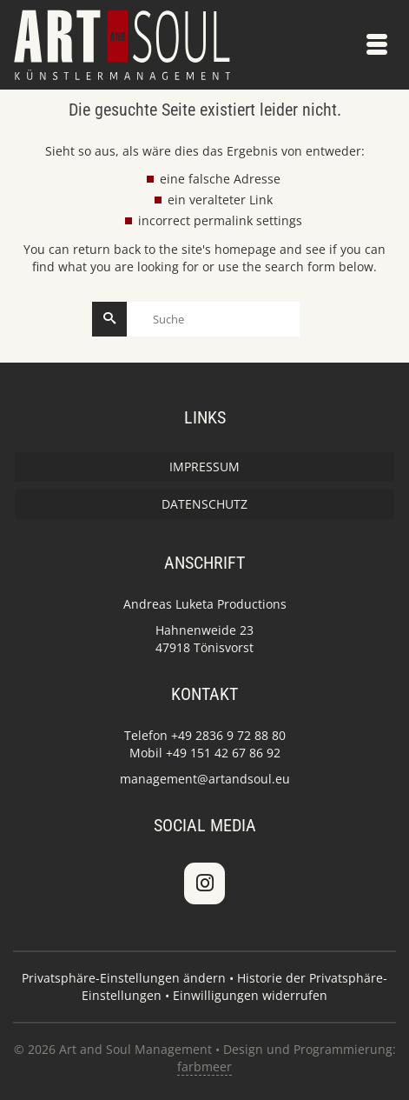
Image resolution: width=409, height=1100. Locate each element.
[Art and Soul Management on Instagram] (204, 883)
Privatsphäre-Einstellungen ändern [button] (124, 978)
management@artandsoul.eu (205, 778)
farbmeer (204, 1066)
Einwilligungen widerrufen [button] (250, 995)
